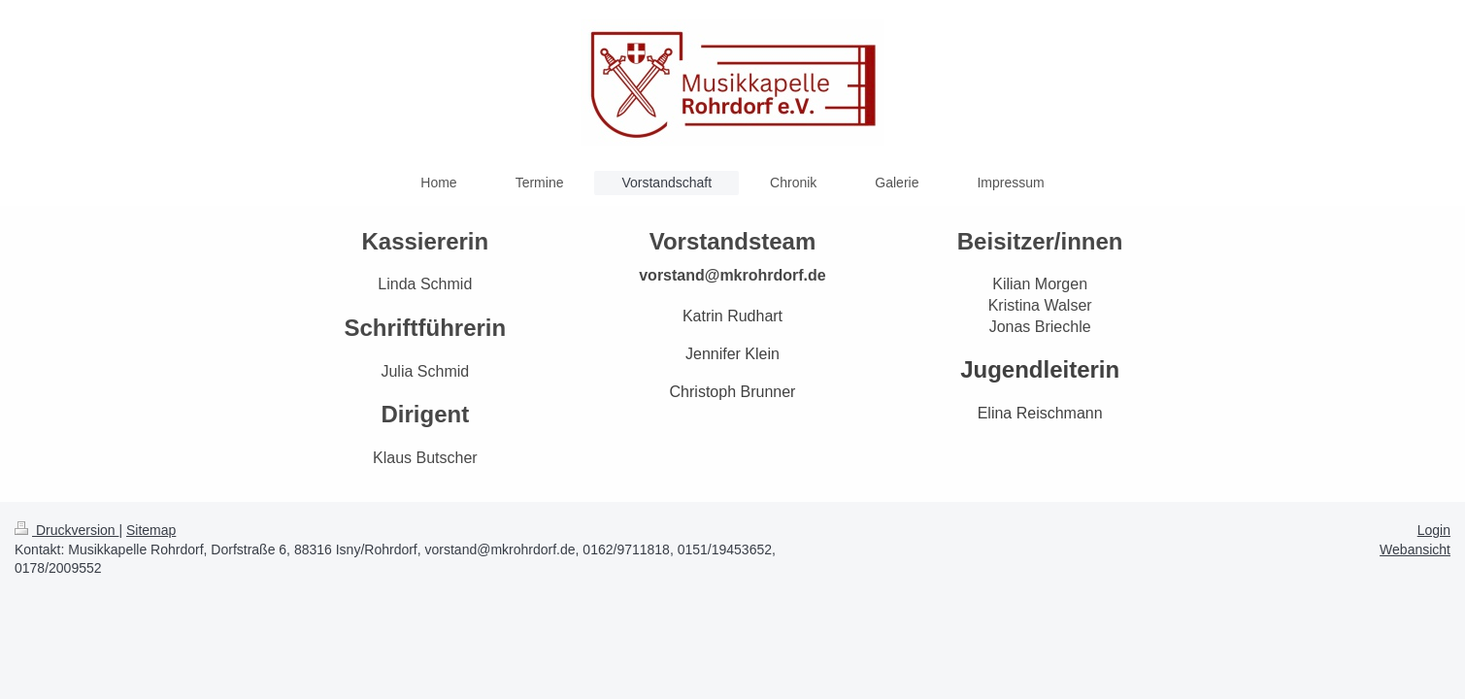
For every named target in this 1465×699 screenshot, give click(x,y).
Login (1433, 530)
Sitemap (151, 530)
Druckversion (66, 530)
